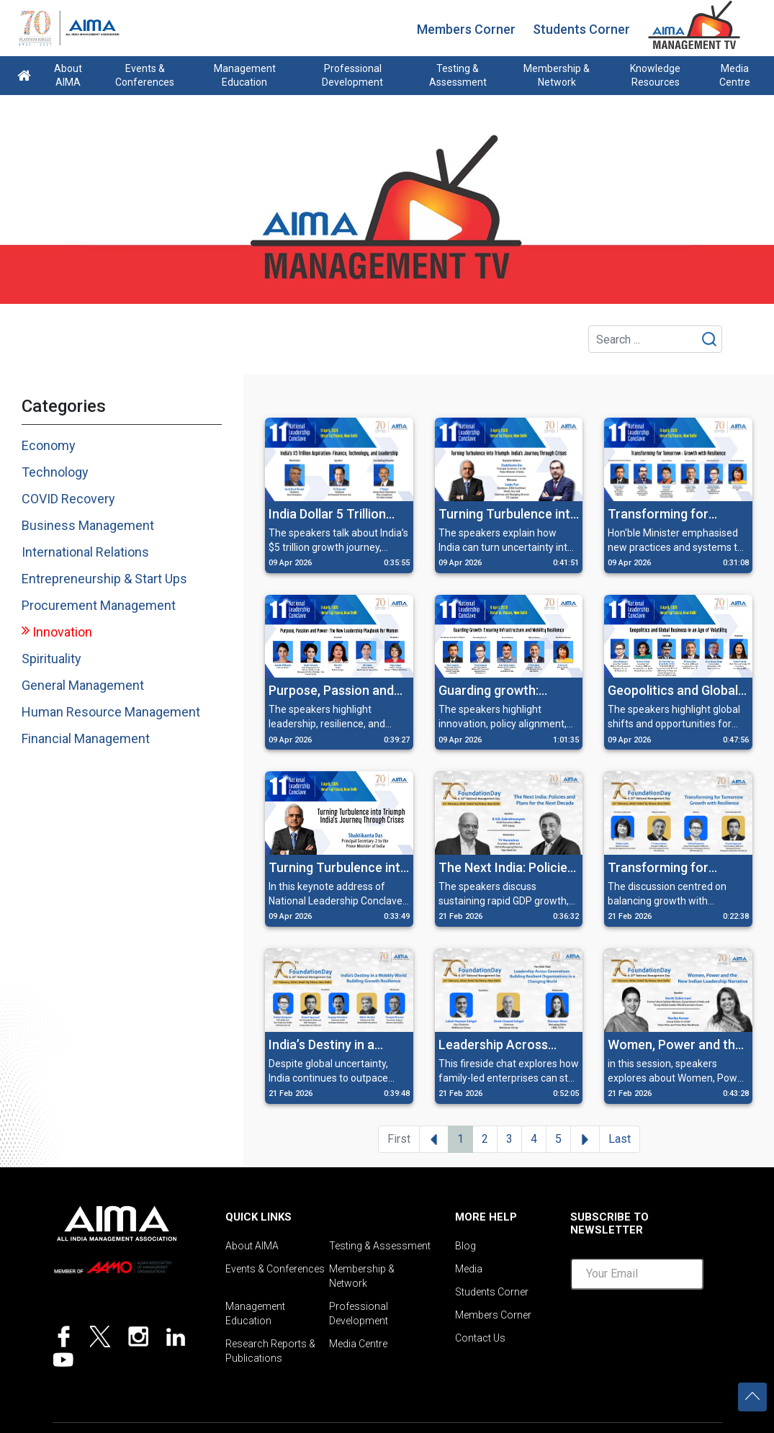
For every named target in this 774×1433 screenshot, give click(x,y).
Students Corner (581, 29)
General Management (83, 685)
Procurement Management (99, 605)
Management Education (245, 75)
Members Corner (466, 29)
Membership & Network (556, 75)
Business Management (88, 525)
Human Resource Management (111, 711)
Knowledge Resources (655, 75)
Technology (55, 472)
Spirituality (51, 658)
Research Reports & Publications (270, 1351)
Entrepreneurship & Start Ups (104, 578)
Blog (465, 1246)
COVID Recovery (68, 498)
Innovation (62, 631)
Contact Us (480, 1338)
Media (468, 1269)
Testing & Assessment (458, 75)
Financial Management (86, 738)
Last (619, 1139)
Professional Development (352, 75)
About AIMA (68, 75)
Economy (49, 445)
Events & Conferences (144, 75)
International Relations (85, 552)
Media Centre (734, 75)
